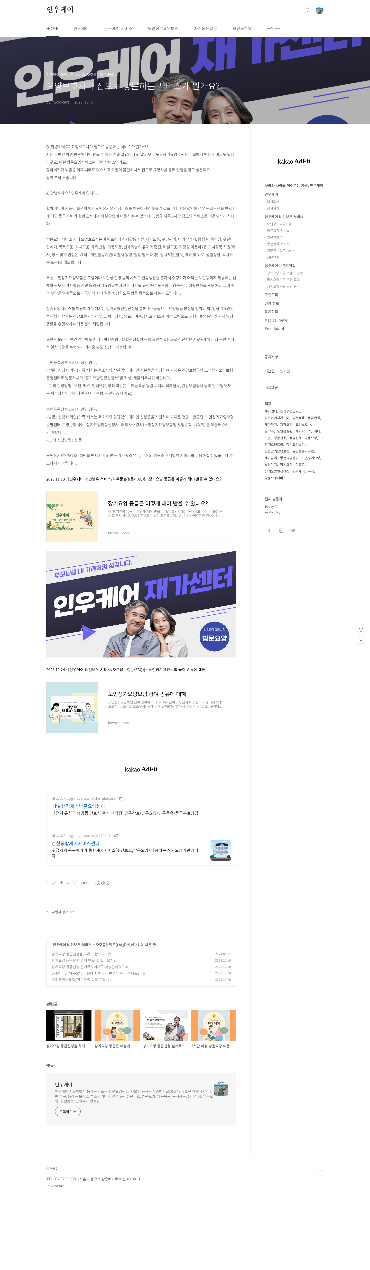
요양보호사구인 (303, 451)
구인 (268, 437)
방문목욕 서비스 (278, 243)
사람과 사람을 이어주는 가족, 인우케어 (294, 185)
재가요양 (286, 424)
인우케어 (60, 10)
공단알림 (273, 257)
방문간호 (280, 437)
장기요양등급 (274, 444)
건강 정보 (272, 303)
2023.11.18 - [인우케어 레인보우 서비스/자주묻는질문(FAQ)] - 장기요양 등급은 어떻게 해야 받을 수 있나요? (133, 479)
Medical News (276, 320)
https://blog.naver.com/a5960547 (81, 907)
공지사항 (273, 208)
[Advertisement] (141, 822)
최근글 (270, 370)
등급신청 (295, 437)
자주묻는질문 (205, 28)
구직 (311, 471)
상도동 (300, 464)
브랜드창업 (242, 28)
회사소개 (273, 201)
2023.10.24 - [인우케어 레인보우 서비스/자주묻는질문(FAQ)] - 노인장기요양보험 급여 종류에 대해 (126, 669)
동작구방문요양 (291, 411)
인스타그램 (281, 530)
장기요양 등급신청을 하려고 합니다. (79, 1025)
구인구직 (275, 28)
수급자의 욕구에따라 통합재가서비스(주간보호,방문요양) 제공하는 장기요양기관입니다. (125, 924)
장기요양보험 (295, 444)
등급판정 (314, 417)
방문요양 (311, 437)
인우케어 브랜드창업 (280, 265)
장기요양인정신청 (277, 471)
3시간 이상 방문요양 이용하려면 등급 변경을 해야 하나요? (96, 1045)
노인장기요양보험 (163, 28)
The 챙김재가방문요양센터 (78, 878)
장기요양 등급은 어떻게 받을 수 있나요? (82, 1032)
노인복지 (271, 464)
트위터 (293, 530)
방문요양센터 (289, 457)
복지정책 (271, 311)
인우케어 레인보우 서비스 (72, 1016)
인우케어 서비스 (118, 28)
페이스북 (269, 530)
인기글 (285, 370)
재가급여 (271, 457)
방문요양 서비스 (278, 230)
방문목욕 (298, 417)
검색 (308, 10)
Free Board (274, 328)
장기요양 (286, 464)
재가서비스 (303, 431)
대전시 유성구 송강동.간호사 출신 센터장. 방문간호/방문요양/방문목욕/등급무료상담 (125, 885)
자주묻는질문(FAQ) (110, 1016)
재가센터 (271, 411)
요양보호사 (303, 424)
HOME (52, 28)
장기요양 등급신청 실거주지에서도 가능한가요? (87, 1038)
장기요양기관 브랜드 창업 (285, 272)
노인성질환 (284, 431)
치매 (317, 431)
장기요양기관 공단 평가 (283, 286)
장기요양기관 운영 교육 (283, 279)
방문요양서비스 (275, 477)
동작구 (269, 431)
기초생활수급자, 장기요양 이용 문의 (79, 1051)
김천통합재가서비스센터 (76, 915)
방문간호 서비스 (278, 237)
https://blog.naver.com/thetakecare (83, 870)
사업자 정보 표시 (61, 983)
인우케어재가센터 (277, 417)
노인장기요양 (311, 457)
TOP (320, 1243)
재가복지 (271, 424)
